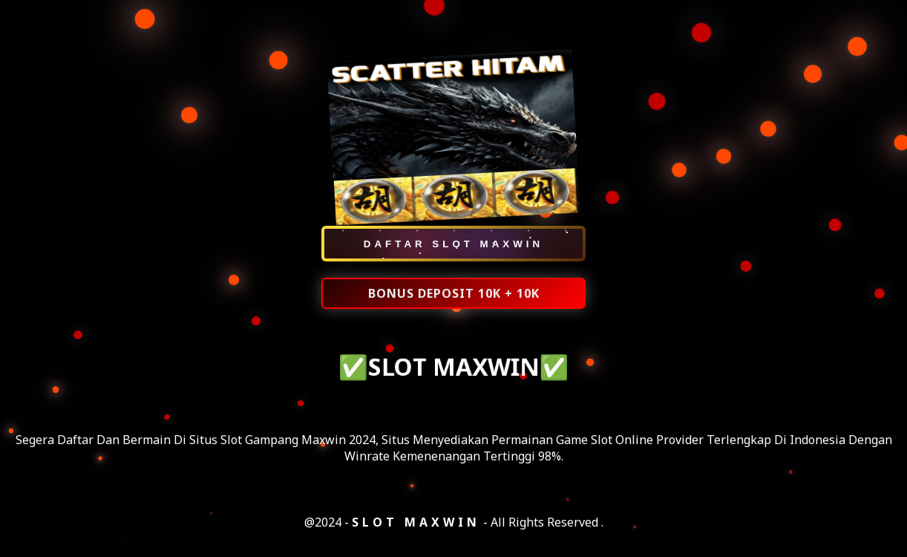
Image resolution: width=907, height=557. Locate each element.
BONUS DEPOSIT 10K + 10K (454, 294)
